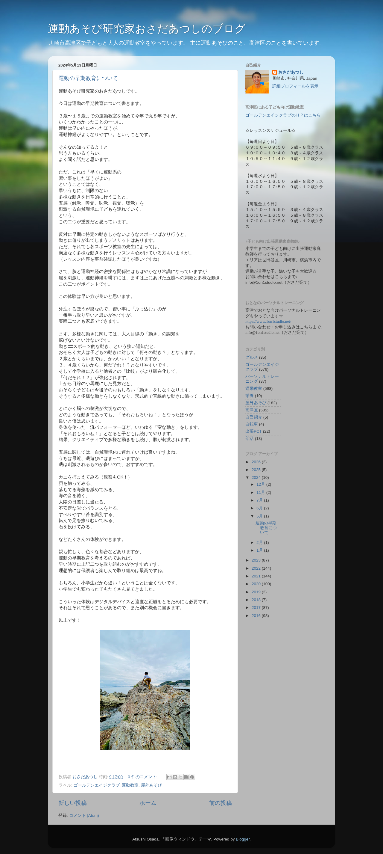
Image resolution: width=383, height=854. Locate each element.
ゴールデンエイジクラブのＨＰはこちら (283, 115)
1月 (260, 550)
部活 (249, 438)
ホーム (147, 803)
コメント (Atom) (84, 815)
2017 (257, 607)
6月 (260, 508)
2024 (257, 477)
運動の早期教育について (88, 78)
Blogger (243, 839)
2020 (257, 584)
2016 (257, 615)
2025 (257, 469)
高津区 (251, 410)
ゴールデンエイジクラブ (97, 785)
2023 (257, 560)
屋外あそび (151, 785)
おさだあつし (290, 72)
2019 (257, 592)
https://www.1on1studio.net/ (268, 321)
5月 (260, 516)
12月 (261, 484)
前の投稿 (220, 803)
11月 (261, 492)
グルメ (251, 357)
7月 (260, 500)
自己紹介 (253, 417)
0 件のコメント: (143, 777)
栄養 (249, 395)
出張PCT (253, 431)
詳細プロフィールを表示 (295, 86)
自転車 (251, 424)
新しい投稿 (72, 803)
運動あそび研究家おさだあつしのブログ (147, 28)
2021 (257, 576)
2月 (260, 542)
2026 (257, 462)
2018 (257, 600)
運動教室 (130, 785)
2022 (257, 568)
